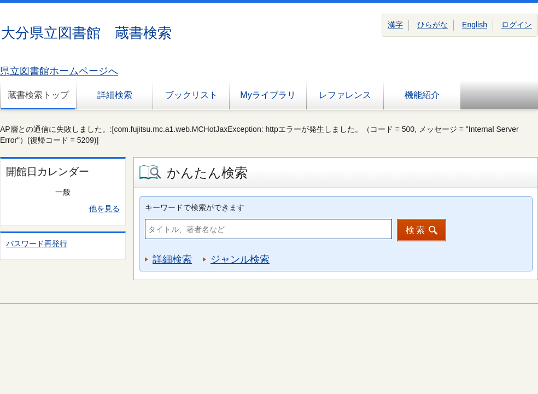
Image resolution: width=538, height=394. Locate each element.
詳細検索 (114, 95)
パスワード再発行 (36, 243)
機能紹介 (422, 95)
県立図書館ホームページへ (59, 71)
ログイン (516, 24)
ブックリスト (191, 95)
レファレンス (345, 95)
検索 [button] (416, 230)
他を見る (104, 208)
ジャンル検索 (240, 259)
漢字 (395, 24)
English (474, 24)
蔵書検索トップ (38, 95)
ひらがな (432, 24)
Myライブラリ (267, 95)
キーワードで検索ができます (194, 207)
